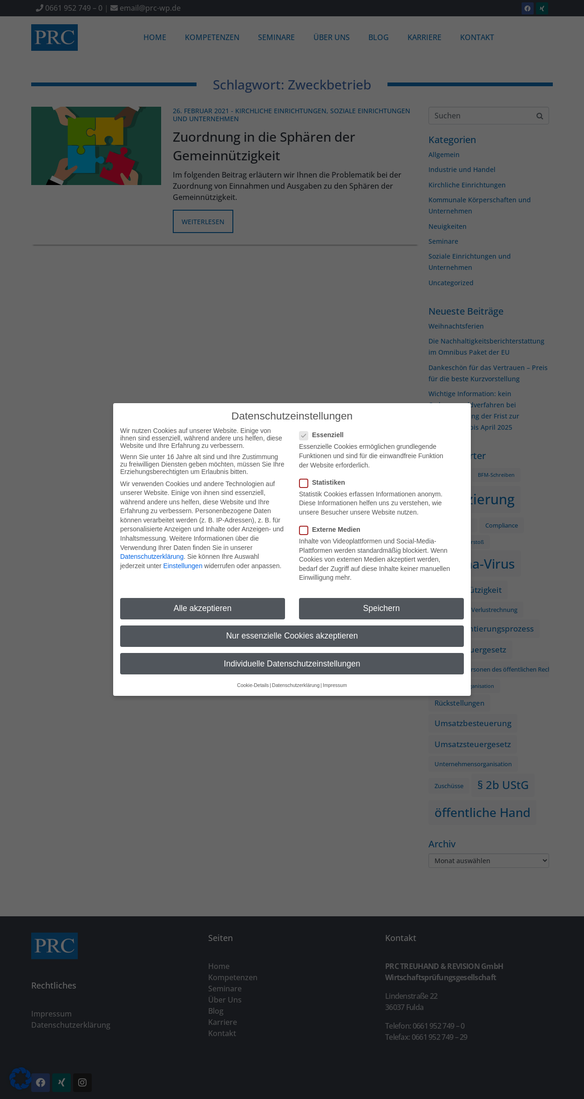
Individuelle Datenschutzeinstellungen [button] (292, 658)
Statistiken (325, 477)
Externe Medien (332, 525)
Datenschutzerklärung (151, 552)
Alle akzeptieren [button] (203, 603)
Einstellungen (183, 560)
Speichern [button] (381, 603)
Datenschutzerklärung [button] (295, 680)
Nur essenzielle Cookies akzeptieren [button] (292, 631)
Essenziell (324, 430)
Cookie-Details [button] (253, 680)
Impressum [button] (335, 680)
